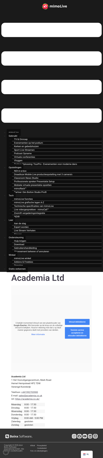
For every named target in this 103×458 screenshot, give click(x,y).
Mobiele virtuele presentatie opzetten (33, 185)
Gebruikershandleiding (25, 248)
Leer (11, 220)
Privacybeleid (42, 446)
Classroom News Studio (26, 178)
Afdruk (32, 446)
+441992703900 (29, 392)
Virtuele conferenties (24, 157)
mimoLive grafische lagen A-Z (29, 202)
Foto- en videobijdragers (38, 451)
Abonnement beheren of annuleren (31, 251)
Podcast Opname (23, 153)
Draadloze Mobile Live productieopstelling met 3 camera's (43, 174)
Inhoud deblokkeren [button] (77, 322)
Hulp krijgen (20, 241)
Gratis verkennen (17, 268)
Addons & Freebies (23, 262)
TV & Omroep (21, 139)
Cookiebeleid (42, 448)
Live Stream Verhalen (25, 230)
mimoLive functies (23, 199)
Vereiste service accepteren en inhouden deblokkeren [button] (77, 333)
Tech (11, 195)
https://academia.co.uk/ (27, 399)
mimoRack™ (20, 188)
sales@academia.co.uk (30, 395)
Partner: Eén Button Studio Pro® (30, 192)
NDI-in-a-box (20, 171)
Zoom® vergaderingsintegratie (29, 213)
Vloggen (18, 160)
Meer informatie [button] (38, 334)
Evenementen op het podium (28, 142)
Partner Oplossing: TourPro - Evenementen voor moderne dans (45, 164)
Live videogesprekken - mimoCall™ (31, 209)
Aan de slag (20, 223)
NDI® (17, 216)
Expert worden (21, 227)
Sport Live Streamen (24, 150)
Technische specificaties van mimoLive (34, 206)
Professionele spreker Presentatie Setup (34, 181)
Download (19, 244)
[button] (51, 73)
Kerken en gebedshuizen (26, 146)
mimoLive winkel (22, 258)
